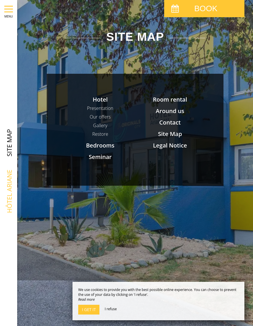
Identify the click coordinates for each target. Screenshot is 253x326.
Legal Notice (170, 145)
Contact (170, 122)
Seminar (100, 157)
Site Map (170, 134)
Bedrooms (100, 145)
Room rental (170, 99)
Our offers (100, 117)
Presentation (100, 108)
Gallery (100, 125)
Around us (170, 111)
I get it (89, 309)
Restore (100, 134)
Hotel (100, 99)
